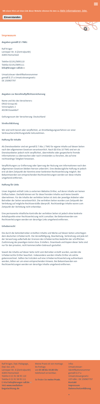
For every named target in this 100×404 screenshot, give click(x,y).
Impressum (74, 385)
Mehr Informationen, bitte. (74, 9)
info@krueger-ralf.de (13, 68)
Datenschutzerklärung (79, 388)
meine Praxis (54, 379)
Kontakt (72, 382)
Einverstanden (12, 16)
